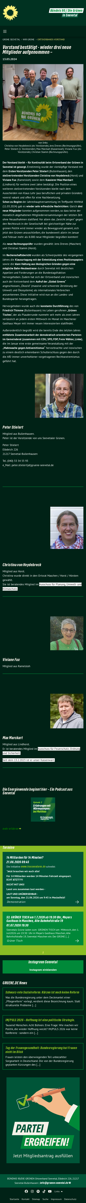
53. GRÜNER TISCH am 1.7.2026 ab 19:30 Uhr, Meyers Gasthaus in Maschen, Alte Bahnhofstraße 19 (39, 919)
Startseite (14, 1199)
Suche (45, 1199)
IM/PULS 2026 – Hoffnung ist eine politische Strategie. (40, 1020)
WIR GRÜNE (29, 39)
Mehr (43, 902)
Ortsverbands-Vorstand (51, 39)
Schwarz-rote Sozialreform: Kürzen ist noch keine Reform (42, 992)
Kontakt (25, 1199)
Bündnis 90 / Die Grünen (66, 11)
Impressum (56, 1199)
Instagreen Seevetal (43, 962)
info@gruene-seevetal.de (54, 1182)
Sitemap (36, 1199)
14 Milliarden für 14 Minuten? (24, 857)
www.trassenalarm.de (33, 866)
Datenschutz (70, 1199)
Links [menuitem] (57, 1191)
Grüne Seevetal (12, 39)
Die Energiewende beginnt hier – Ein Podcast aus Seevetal (37, 791)
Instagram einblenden (43, 970)
